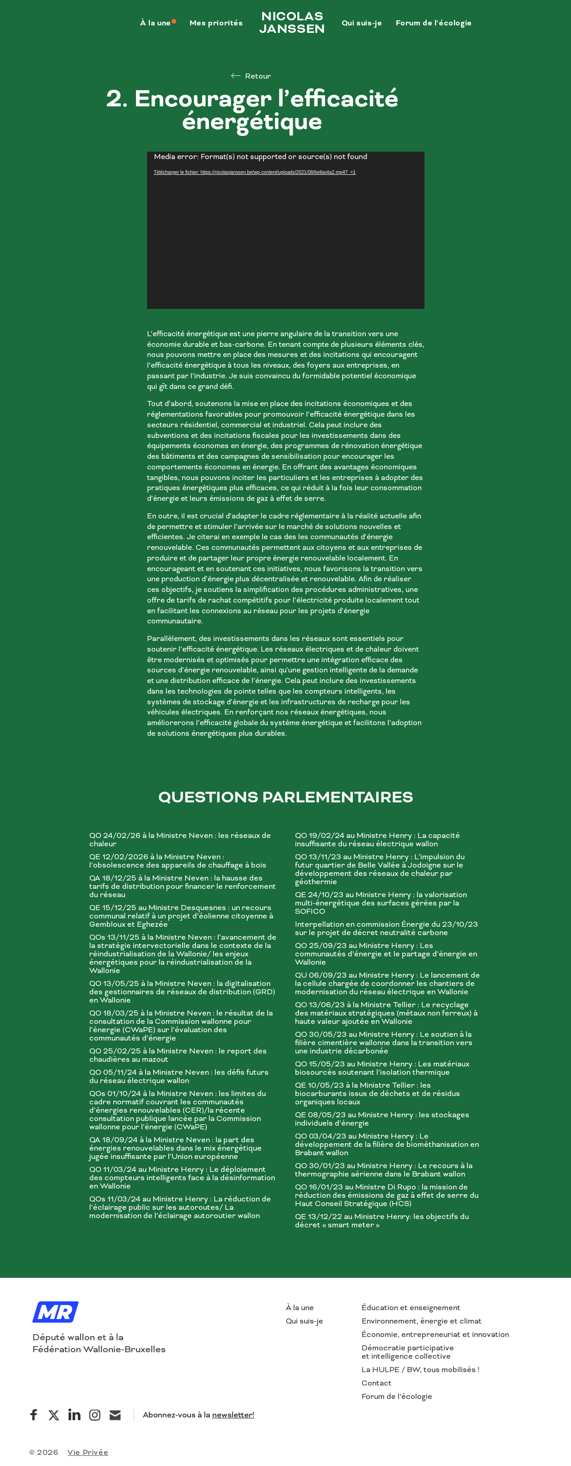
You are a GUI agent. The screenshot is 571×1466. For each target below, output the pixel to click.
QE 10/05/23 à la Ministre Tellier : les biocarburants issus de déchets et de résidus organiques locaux (377, 1093)
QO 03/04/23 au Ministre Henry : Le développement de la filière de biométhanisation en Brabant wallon (387, 1144)
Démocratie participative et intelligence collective (408, 1352)
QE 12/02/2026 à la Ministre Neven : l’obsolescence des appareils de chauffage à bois (177, 861)
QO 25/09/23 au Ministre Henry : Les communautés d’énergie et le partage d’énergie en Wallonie (386, 954)
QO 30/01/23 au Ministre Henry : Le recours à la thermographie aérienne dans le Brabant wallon (384, 1170)
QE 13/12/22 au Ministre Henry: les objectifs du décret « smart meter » (382, 1221)
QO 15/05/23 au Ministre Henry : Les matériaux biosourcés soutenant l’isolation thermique (382, 1068)
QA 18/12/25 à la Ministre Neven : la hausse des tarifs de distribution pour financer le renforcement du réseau (182, 886)
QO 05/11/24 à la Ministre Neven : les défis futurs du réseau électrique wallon (179, 1076)
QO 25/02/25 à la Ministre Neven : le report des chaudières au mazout (178, 1055)
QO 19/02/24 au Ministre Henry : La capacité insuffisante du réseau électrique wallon (377, 840)
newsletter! (233, 1415)
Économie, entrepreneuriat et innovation (435, 1334)
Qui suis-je (304, 1321)
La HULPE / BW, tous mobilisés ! (420, 1369)
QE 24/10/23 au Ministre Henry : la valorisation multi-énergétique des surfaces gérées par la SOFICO (381, 903)
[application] (285, 230)
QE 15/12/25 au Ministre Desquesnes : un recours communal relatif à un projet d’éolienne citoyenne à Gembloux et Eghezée (181, 916)
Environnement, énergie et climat (422, 1321)
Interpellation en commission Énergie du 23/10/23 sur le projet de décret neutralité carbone (386, 928)
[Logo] (55, 1312)
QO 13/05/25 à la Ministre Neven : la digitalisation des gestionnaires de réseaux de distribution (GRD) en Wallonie (182, 991)
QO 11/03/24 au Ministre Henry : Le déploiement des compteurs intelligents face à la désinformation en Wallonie (182, 1177)
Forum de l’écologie (397, 1396)
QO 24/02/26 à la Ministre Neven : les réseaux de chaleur (180, 840)
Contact (377, 1383)
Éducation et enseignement (411, 1307)
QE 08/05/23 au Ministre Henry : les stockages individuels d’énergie (382, 1119)
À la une (300, 1307)
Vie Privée (88, 1452)
